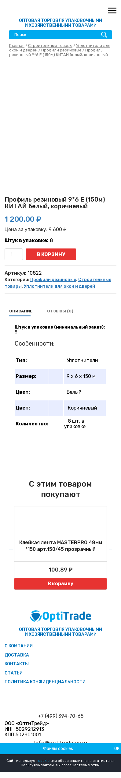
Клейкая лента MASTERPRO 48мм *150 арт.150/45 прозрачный (60, 546)
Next (110, 548)
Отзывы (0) (60, 311)
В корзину (51, 254)
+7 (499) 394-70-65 (60, 716)
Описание (20, 311)
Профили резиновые (61, 50)
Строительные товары (50, 45)
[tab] (20, 311)
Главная (16, 45)
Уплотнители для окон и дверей (59, 286)
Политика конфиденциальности (45, 682)
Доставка (17, 655)
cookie (44, 761)
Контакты (17, 664)
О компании (19, 646)
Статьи (14, 673)
